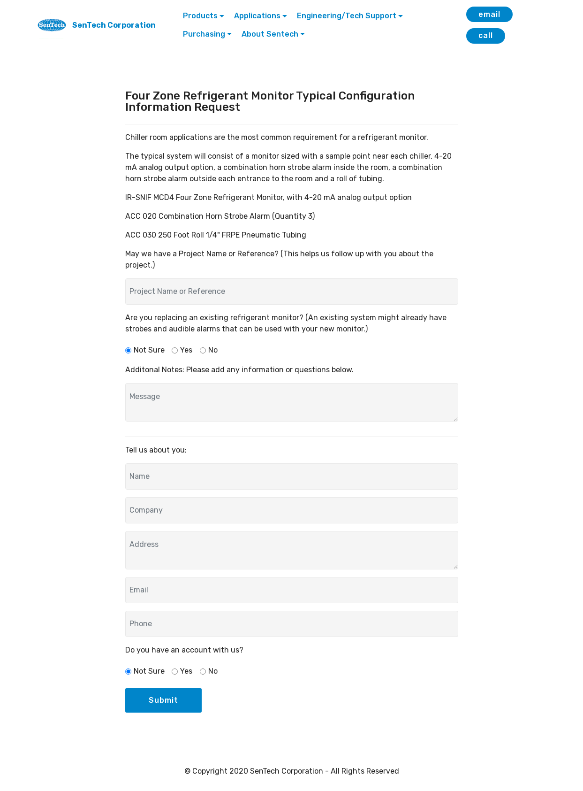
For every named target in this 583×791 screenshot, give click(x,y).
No (213, 350)
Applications (257, 15)
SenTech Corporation (114, 25)
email (489, 14)
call (485, 35)
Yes (186, 350)
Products (200, 15)
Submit (163, 700)
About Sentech (270, 34)
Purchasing (204, 34)
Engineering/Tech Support (346, 15)
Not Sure (149, 350)
